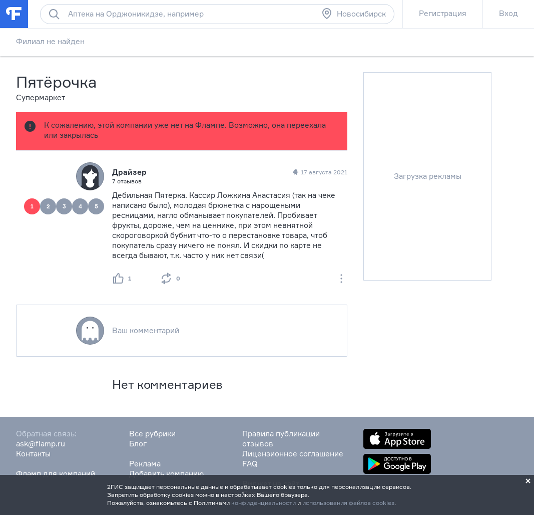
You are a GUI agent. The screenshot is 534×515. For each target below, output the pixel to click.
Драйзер (129, 172)
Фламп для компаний (55, 473)
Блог (138, 443)
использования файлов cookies (348, 502)
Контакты (33, 453)
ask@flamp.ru (40, 443)
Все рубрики (152, 433)
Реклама (145, 463)
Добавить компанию (166, 473)
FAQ (250, 463)
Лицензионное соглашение (292, 453)
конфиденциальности (263, 502)
